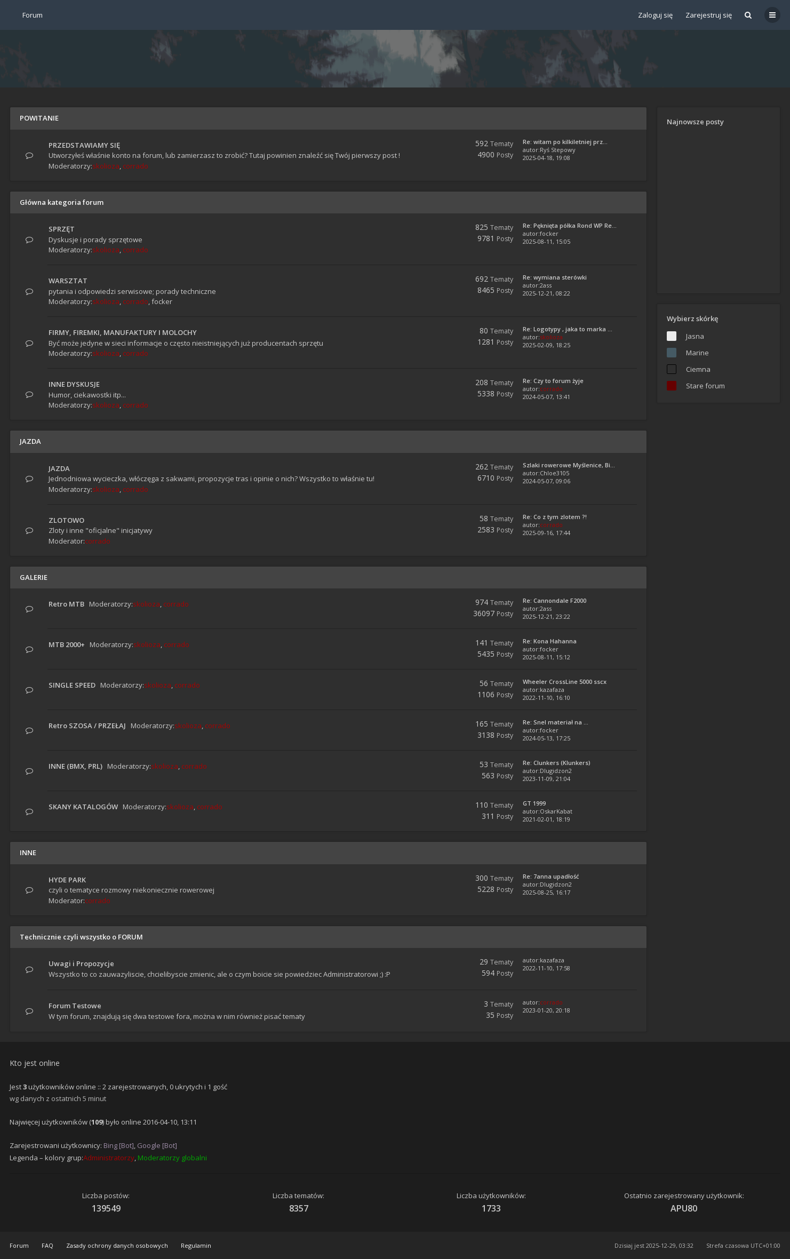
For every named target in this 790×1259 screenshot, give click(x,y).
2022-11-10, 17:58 (546, 968)
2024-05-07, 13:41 (546, 397)
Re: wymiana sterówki (555, 277)
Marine (697, 352)
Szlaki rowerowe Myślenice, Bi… (569, 465)
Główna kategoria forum (61, 202)
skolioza (105, 166)
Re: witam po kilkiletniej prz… (565, 142)
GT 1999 (534, 803)
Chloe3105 (554, 473)
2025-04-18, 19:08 (546, 158)
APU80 (684, 1208)
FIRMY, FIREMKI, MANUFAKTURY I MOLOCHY (123, 332)
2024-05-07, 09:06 (546, 481)
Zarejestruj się (708, 15)
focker (549, 233)
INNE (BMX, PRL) (75, 766)
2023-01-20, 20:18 (546, 1010)
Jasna (695, 336)
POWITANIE (39, 118)
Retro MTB (66, 604)
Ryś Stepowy (558, 150)
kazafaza (552, 690)
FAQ (47, 1245)
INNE (28, 852)
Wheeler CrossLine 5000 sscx (565, 682)
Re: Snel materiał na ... (555, 722)
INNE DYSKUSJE (74, 384)
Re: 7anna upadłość (551, 876)
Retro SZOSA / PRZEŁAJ (87, 725)
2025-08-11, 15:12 (546, 657)
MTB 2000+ (67, 644)
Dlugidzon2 (556, 771)
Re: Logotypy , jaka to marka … (567, 329)
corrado (135, 166)
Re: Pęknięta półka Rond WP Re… (570, 225)
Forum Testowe (75, 1005)
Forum (19, 1245)
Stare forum (705, 386)
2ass (546, 285)
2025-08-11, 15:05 (546, 241)
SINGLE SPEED (72, 685)
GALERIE (33, 577)
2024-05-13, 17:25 (546, 738)
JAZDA (30, 441)
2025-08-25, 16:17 (546, 892)
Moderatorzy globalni (172, 1157)
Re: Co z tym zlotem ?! (555, 517)
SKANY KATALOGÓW (83, 806)
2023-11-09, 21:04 (546, 779)
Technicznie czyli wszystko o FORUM (81, 937)
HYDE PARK (67, 880)
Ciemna (698, 369)
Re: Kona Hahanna (550, 641)
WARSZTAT (68, 280)
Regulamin (196, 1245)
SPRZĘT (62, 229)
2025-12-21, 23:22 (546, 616)
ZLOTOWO (66, 520)
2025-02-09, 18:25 (546, 345)
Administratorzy (108, 1157)
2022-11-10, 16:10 (546, 698)
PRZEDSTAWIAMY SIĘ (84, 145)
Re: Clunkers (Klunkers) (556, 763)
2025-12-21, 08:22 (546, 293)
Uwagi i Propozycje (81, 963)
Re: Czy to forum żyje (553, 381)
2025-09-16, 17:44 (546, 533)
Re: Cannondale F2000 (554, 600)
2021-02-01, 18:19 (546, 819)
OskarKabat (556, 811)
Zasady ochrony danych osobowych (117, 1245)
